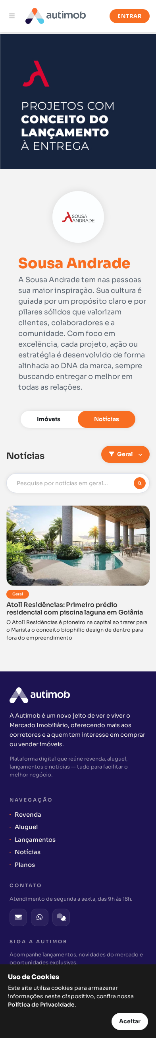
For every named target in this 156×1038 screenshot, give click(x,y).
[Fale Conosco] (61, 917)
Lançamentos (35, 839)
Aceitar (130, 1021)
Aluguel (26, 827)
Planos (25, 864)
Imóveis (48, 419)
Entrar (129, 16)
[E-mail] (18, 917)
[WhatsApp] (39, 917)
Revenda (28, 814)
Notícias (106, 419)
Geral (121, 454)
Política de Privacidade (41, 1004)
